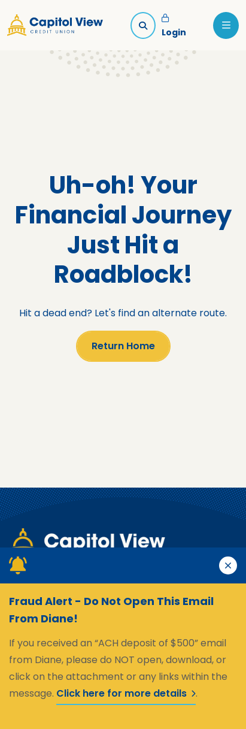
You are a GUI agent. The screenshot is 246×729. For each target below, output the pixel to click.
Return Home (123, 346)
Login (174, 26)
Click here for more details (126, 693)
